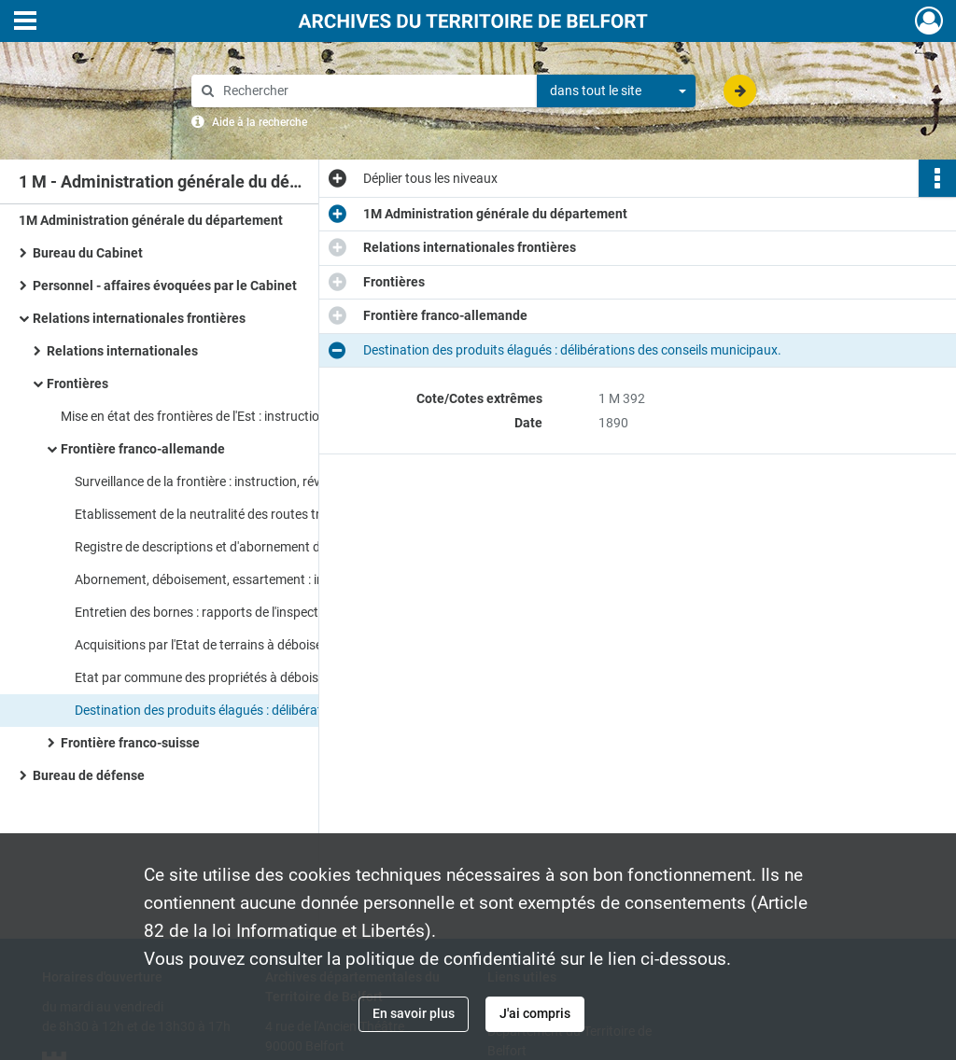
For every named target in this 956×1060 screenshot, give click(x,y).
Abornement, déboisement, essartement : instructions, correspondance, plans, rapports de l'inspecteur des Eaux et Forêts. (261, 579)
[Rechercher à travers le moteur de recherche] (373, 91)
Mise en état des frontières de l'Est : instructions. (199, 416)
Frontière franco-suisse (130, 742)
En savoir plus (414, 1013)
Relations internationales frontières (139, 318)
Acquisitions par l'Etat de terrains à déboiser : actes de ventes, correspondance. (261, 644)
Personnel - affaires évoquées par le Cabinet (165, 285)
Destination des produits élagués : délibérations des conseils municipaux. (261, 710)
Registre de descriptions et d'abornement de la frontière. (235, 546)
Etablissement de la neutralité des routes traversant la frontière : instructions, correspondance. (261, 514)
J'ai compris (534, 1013)
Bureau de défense (89, 775)
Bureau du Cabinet (88, 252)
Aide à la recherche (259, 122)
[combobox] (616, 91)
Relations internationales (122, 350)
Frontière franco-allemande (143, 448)
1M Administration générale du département (151, 220)
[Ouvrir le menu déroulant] (25, 22)
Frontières (77, 383)
